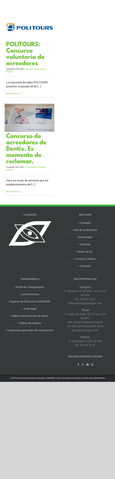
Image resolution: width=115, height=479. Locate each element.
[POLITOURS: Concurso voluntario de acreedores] (29, 27)
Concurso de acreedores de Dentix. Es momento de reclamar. (26, 149)
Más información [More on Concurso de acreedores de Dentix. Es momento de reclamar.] (13, 192)
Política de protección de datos (30, 315)
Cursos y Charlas (85, 258)
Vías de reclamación (85, 230)
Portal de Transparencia (30, 287)
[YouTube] (87, 364)
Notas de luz (85, 251)
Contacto (85, 266)
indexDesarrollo (98, 378)
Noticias (9, 72)
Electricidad (85, 237)
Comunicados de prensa (36, 69)
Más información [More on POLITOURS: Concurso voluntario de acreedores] (13, 93)
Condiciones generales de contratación (30, 330)
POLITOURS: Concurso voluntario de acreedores (25, 54)
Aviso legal (30, 308)
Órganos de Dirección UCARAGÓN (30, 301)
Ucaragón (85, 222)
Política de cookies (30, 323)
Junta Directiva (30, 294)
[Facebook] (78, 364)
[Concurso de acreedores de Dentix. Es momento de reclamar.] (29, 118)
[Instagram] (92, 364)
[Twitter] (83, 364)
